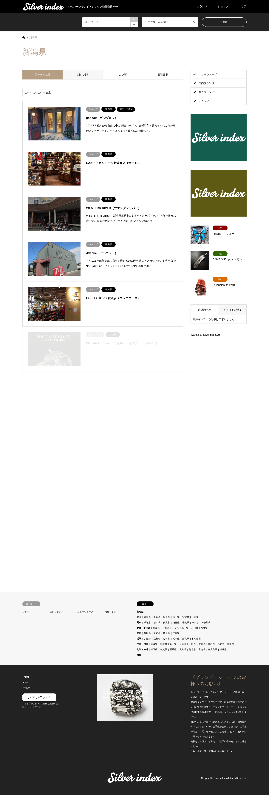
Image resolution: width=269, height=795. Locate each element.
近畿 (139, 638)
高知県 (221, 644)
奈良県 (185, 638)
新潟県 (156, 628)
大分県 (183, 649)
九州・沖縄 (142, 649)
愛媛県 (230, 644)
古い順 (123, 74)
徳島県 (211, 644)
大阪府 (147, 638)
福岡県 (154, 649)
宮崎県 (202, 649)
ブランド (202, 6)
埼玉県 (176, 622)
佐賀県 (163, 649)
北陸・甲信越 (143, 628)
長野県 (166, 628)
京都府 (157, 638)
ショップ (223, 6)
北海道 (140, 611)
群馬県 (166, 622)
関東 (139, 622)
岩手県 (166, 617)
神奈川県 (205, 622)
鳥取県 (154, 644)
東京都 (195, 622)
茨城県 (147, 622)
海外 (139, 655)
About (25, 682)
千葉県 (185, 622)
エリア (243, 6)
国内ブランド (206, 83)
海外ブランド (206, 92)
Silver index (219, 778)
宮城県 (185, 617)
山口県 (192, 644)
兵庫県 (176, 638)
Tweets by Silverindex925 (205, 334)
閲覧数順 (163, 74)
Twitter (25, 677)
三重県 (176, 633)
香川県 (202, 644)
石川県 (194, 628)
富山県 (185, 628)
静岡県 (147, 633)
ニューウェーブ (208, 74)
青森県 (157, 617)
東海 (139, 633)
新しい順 (82, 74)
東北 (139, 617)
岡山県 (173, 644)
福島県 (147, 617)
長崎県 (173, 649)
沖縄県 (223, 649)
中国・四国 (142, 644)
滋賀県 (166, 638)
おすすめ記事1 (232, 309)
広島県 (183, 644)
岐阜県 (166, 633)
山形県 (195, 617)
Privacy (26, 688)
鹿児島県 (212, 649)
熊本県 (192, 649)
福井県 (204, 628)
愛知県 (157, 633)
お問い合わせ (39, 697)
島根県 (163, 644)
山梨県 (175, 628)
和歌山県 (196, 638)
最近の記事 (204, 309)
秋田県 (176, 617)
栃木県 (157, 622)
